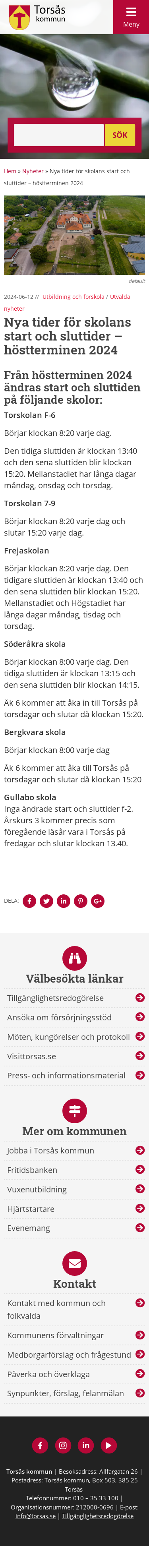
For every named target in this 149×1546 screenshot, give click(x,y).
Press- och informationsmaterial (66, 1075)
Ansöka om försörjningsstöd (59, 1017)
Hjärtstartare (30, 1209)
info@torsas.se (35, 1516)
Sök (120, 135)
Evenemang (28, 1228)
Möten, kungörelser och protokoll (68, 1036)
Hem (10, 171)
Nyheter (33, 171)
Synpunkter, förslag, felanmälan (65, 1393)
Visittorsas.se (31, 1056)
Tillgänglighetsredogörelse (55, 998)
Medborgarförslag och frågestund (69, 1354)
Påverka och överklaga (48, 1374)
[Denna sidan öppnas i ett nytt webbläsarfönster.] (29, 901)
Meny (131, 15)
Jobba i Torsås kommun (50, 1150)
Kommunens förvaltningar (55, 1335)
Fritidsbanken (32, 1170)
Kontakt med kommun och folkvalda (56, 1309)
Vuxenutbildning (37, 1189)
